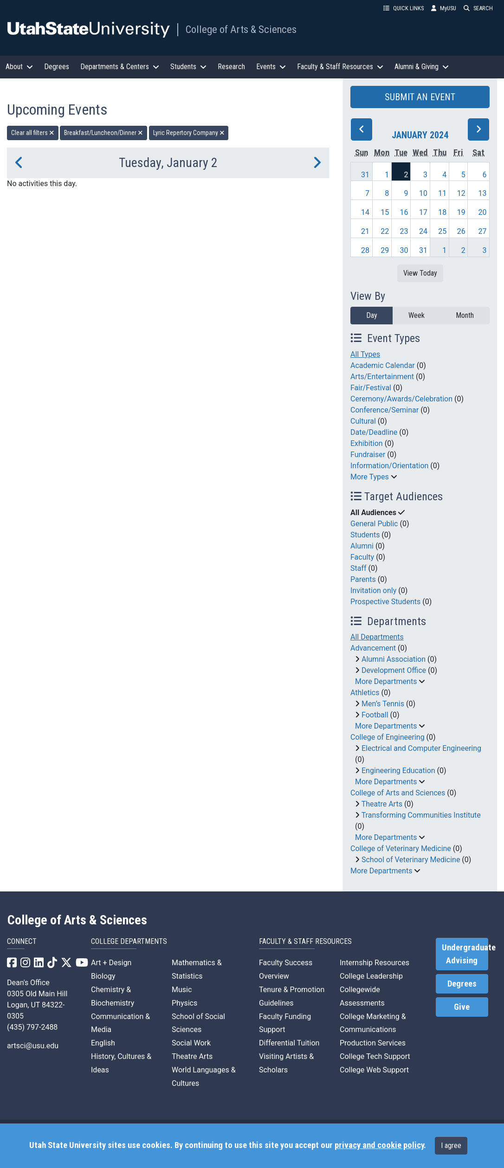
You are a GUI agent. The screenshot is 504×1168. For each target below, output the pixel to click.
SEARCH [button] (478, 8)
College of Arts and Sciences (397, 792)
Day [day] (371, 315)
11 (442, 193)
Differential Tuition (289, 1043)
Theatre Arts (382, 804)
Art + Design (111, 962)
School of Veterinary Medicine (411, 859)
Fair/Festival (370, 387)
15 (385, 212)
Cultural (363, 421)
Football (375, 714)
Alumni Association (394, 659)
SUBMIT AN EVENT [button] (420, 97)
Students (365, 534)
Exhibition (366, 443)
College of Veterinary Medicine (400, 848)
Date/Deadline (373, 432)
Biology (103, 976)
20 (482, 212)
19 (461, 212)
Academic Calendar (382, 365)
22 (385, 231)
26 (461, 231)
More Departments (386, 681)
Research (231, 66)
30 (404, 250)
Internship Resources (374, 962)
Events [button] (271, 66)
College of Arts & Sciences (241, 29)
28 (365, 250)
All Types (365, 354)
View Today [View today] (420, 273)
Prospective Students (385, 601)
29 (385, 250)
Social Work (191, 1043)
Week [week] (416, 315)
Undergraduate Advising (465, 954)
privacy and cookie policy (379, 1145)
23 (404, 231)
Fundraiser (367, 454)
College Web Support (374, 1069)
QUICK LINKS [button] (403, 8)
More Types (369, 476)
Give (462, 1007)
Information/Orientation (389, 465)
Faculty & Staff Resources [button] (340, 66)
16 (404, 212)
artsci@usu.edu (32, 1045)
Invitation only (373, 590)
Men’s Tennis (383, 703)
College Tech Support (375, 1056)
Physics (184, 1003)
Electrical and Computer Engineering (421, 748)
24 (423, 231)
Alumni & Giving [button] (421, 66)
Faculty (362, 557)
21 (365, 231)
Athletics (364, 692)
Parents (363, 579)
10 (423, 193)
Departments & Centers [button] (119, 66)
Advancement (373, 648)
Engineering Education (398, 770)
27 (482, 231)
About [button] (19, 66)
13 (482, 193)
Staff (358, 568)
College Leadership (371, 976)
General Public (374, 523)
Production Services (373, 1043)
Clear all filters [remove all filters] (32, 132)
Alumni (362, 546)
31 (365, 174)
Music (182, 989)
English (103, 1043)
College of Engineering (387, 737)
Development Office (394, 670)
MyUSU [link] (443, 8)
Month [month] (465, 315)
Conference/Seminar (384, 410)
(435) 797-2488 (32, 1027)
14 (365, 212)
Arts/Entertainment (382, 376)
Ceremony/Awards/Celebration (401, 398)
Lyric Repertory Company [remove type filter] (189, 132)
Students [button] (188, 66)
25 (442, 231)
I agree (451, 1145)
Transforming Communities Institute (421, 815)
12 (461, 193)
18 (442, 212)
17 (423, 212)
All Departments (377, 636)
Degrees (56, 66)
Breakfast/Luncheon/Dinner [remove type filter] (103, 132)
